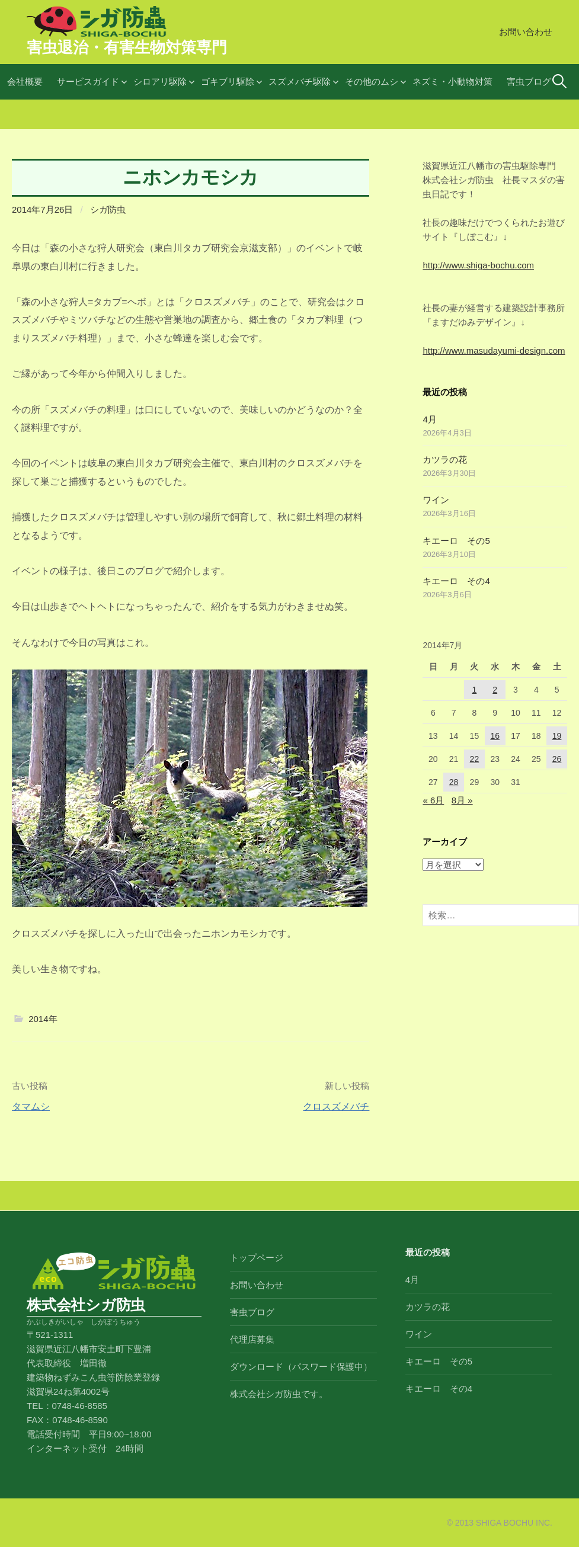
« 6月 (433, 800)
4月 (429, 419)
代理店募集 (252, 1339)
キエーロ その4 (456, 581)
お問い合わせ (525, 32)
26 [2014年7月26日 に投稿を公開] (557, 759)
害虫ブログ (529, 81)
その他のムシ (371, 81)
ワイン (436, 500)
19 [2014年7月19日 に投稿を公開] (557, 736)
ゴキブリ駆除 (227, 81)
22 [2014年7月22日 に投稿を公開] (474, 759)
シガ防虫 (108, 209)
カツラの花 (445, 459)
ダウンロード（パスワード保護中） (301, 1367)
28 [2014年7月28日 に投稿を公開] (454, 782)
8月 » (462, 800)
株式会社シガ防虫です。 (279, 1394)
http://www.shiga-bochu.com (478, 265)
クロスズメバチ (336, 1106)
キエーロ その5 (456, 541)
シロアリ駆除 (160, 81)
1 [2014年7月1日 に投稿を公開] (474, 689)
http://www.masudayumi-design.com (494, 350)
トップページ (256, 1258)
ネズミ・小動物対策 (452, 81)
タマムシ (31, 1106)
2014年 (42, 1019)
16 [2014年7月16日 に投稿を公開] (495, 736)
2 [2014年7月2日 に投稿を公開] (494, 689)
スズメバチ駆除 (299, 81)
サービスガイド (88, 81)
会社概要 (25, 81)
